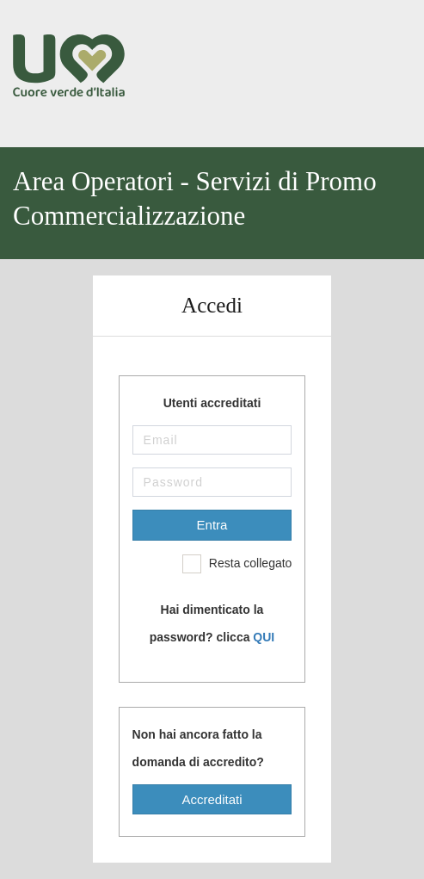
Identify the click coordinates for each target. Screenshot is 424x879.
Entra (212, 524)
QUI (263, 637)
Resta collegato (237, 563)
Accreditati (211, 799)
